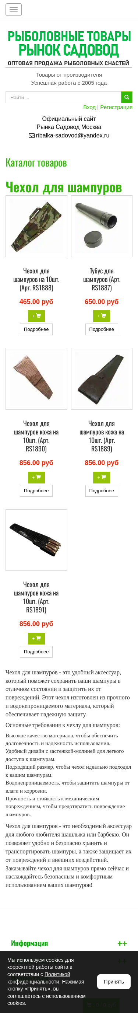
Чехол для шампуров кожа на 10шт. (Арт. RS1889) (101, 435)
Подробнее (36, 329)
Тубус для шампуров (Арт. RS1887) (101, 279)
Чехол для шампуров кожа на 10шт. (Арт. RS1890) (36, 435)
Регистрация (116, 107)
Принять (114, 982)
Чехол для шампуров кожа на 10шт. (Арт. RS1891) (36, 596)
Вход (89, 107)
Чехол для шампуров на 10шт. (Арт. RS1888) (36, 279)
